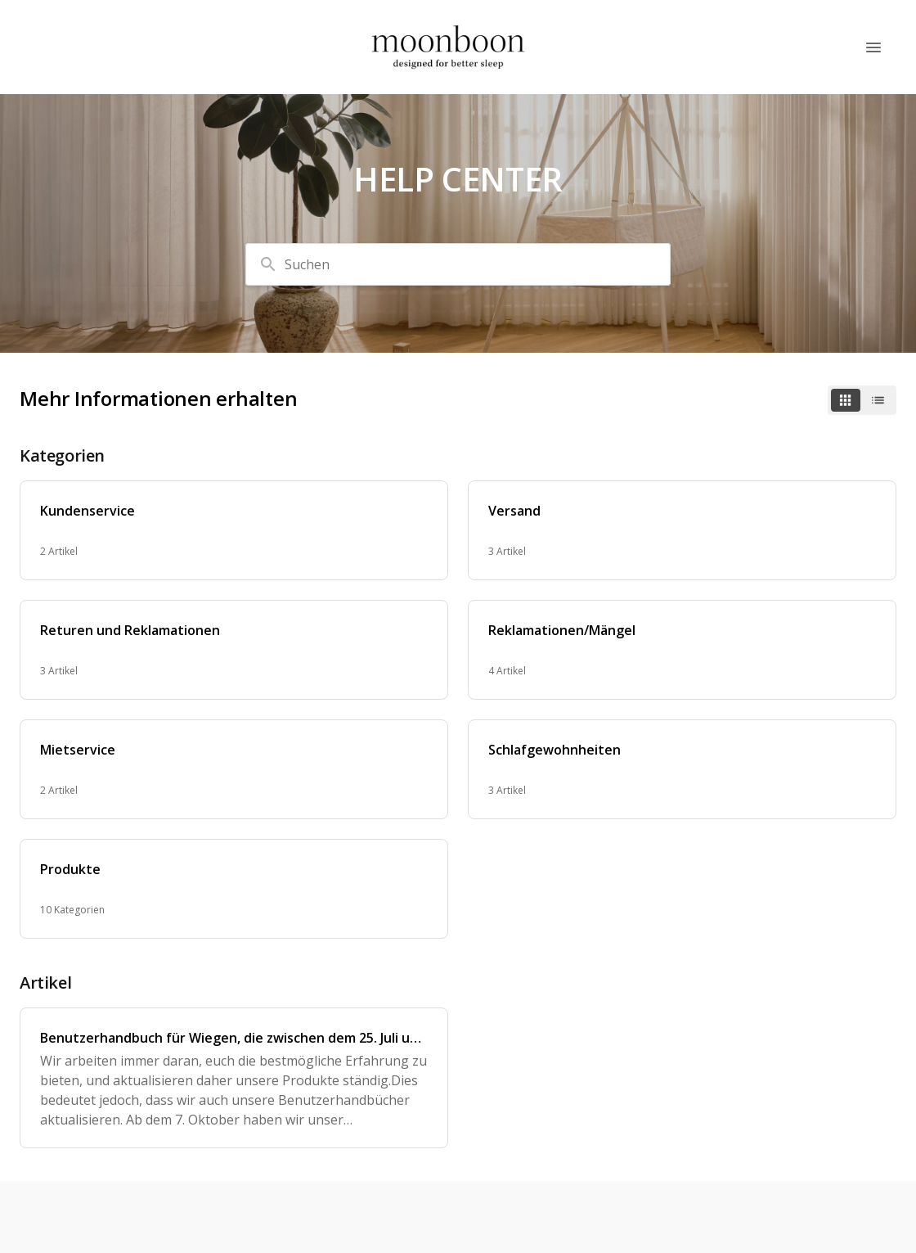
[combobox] (458, 264)
